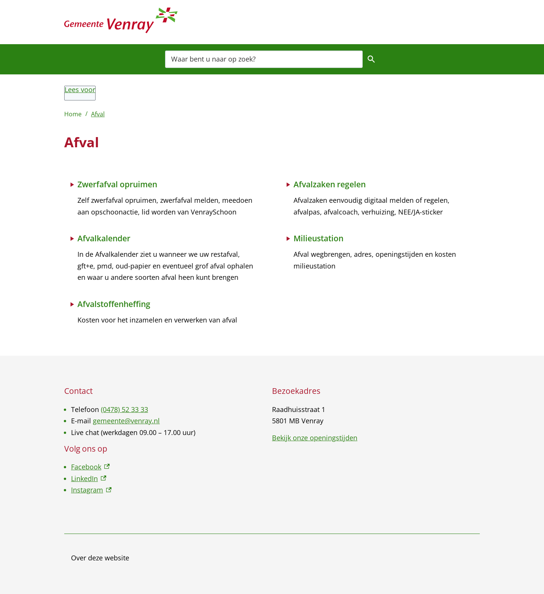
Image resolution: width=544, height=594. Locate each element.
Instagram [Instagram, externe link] (91, 489)
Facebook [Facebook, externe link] (90, 466)
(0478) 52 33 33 (124, 409)
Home (73, 114)
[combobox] (264, 59)
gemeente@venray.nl (126, 420)
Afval (98, 114)
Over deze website (100, 557)
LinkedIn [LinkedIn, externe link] (88, 478)
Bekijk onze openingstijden (314, 437)
